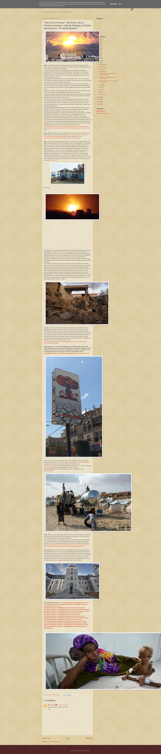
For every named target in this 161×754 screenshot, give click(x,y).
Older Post (89, 738)
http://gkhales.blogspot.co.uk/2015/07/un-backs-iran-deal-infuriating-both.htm (64, 616)
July (100, 87)
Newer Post (46, 738)
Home (68, 738)
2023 (99, 46)
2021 (99, 51)
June (100, 89)
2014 (99, 99)
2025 (99, 42)
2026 (99, 39)
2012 (99, 104)
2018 (99, 58)
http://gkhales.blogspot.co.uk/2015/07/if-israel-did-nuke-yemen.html (62, 614)
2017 (99, 60)
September (102, 71)
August (101, 85)
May (100, 92)
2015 (99, 97)
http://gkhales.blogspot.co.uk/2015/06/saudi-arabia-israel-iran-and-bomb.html (64, 607)
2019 (99, 55)
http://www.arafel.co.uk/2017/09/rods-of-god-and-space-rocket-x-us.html (62, 138)
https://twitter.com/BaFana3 (82, 462)
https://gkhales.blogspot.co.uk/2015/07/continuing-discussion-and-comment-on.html (66, 353)
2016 (99, 62)
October (101, 69)
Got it (120, 4)
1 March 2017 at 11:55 (62, 705)
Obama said (54, 160)
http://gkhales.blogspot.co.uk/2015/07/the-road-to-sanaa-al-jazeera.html (63, 612)
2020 (99, 53)
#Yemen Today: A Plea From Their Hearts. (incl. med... (107, 74)
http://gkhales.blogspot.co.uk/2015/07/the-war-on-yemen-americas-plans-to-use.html (66, 611)
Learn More (113, 4)
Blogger (88, 750)
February (101, 94)
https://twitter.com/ (48, 470)
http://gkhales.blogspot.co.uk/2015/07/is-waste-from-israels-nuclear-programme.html (66, 609)
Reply (49, 709)
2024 (99, 44)
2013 (99, 101)
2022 (99, 48)
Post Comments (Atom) (54, 741)
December (102, 64)
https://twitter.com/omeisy (50, 465)
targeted (64, 263)
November (102, 67)
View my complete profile (102, 113)
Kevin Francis (51, 705)
